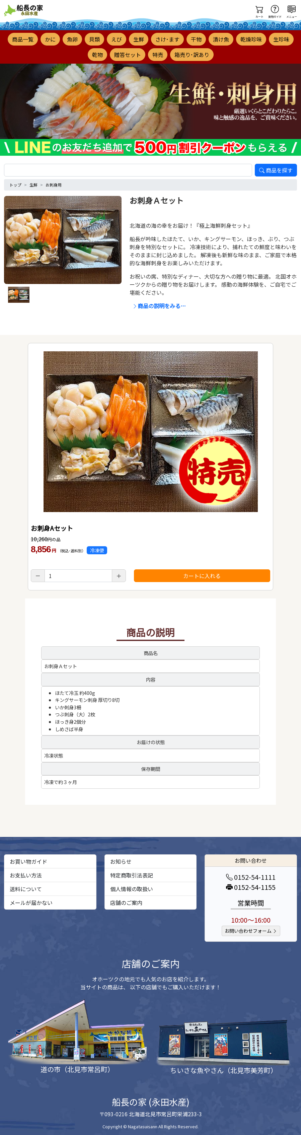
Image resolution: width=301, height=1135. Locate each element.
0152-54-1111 (251, 877)
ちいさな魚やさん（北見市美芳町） (223, 1070)
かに (50, 39)
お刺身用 (54, 185)
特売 (157, 55)
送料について (26, 889)
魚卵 (72, 39)
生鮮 (138, 39)
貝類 (94, 39)
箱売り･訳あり (191, 55)
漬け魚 (221, 39)
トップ (15, 185)
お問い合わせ (251, 860)
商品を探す (276, 170)
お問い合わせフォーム (251, 930)
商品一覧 (22, 39)
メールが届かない (31, 903)
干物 (196, 39)
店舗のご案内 (126, 903)
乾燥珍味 (251, 39)
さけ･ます (167, 39)
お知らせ (121, 861)
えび (116, 39)
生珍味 (281, 39)
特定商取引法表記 (131, 875)
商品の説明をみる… (159, 306)
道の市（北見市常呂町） (77, 1069)
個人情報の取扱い (131, 889)
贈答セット (127, 55)
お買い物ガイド (28, 861)
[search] (128, 170)
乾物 (97, 55)
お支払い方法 (26, 875)
